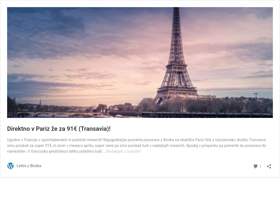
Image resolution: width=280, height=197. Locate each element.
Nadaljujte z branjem (123, 151)
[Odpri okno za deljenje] (269, 164)
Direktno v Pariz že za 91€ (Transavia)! (58, 128)
